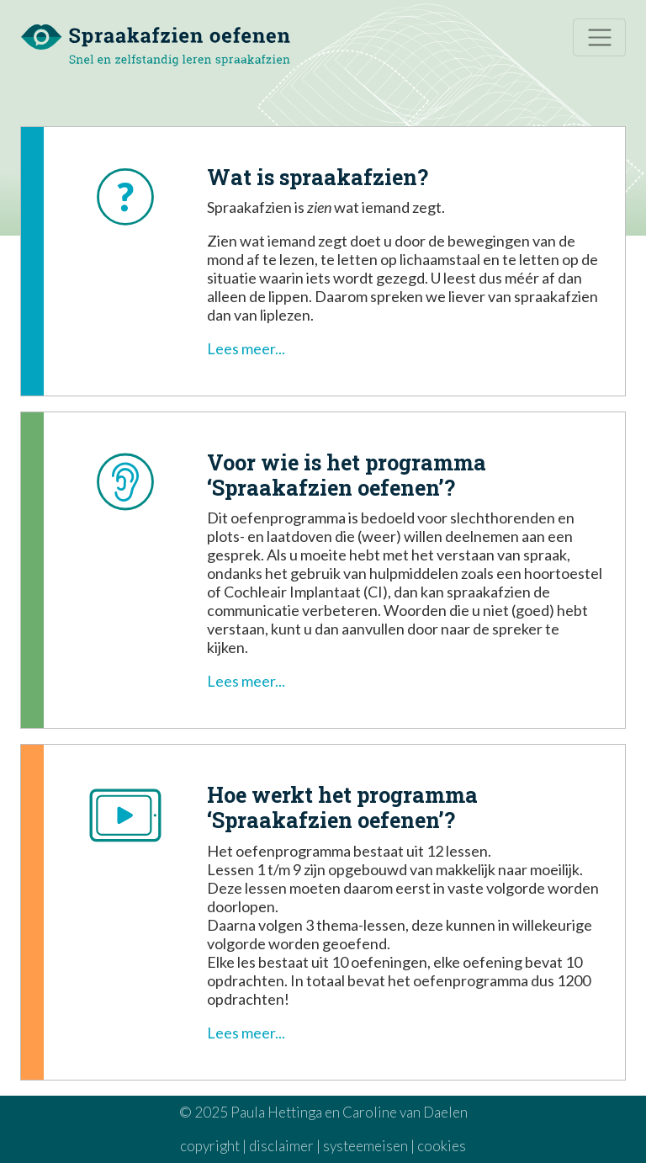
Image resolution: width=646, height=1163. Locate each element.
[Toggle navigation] (599, 37)
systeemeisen (365, 1146)
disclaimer (281, 1146)
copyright (210, 1146)
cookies (441, 1146)
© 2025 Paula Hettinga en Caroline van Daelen (323, 1112)
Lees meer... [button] (246, 348)
